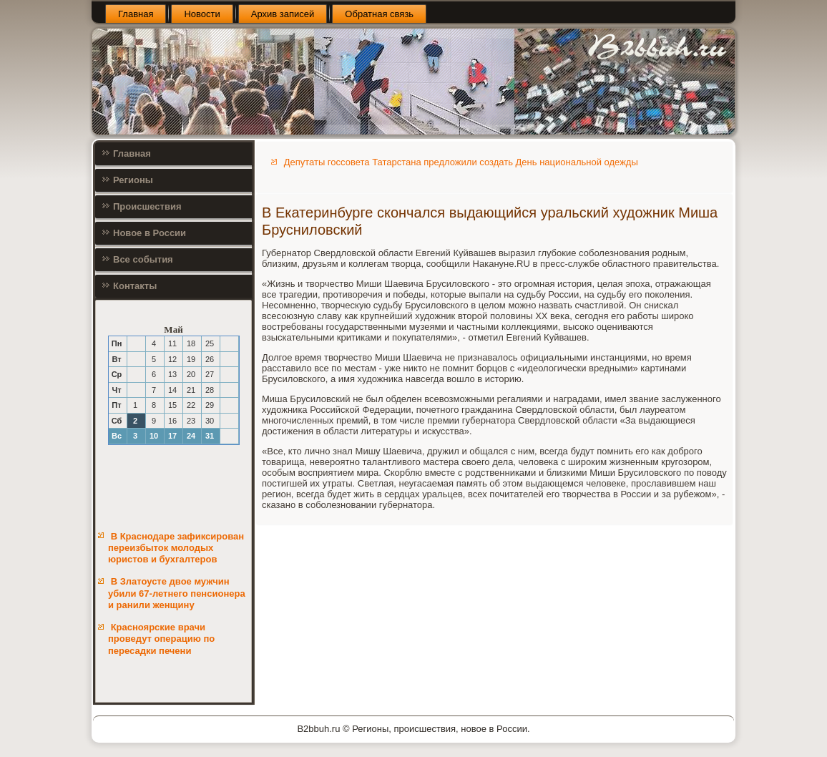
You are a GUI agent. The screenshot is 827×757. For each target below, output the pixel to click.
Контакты (135, 285)
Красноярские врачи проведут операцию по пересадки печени (161, 639)
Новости (202, 14)
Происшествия (147, 206)
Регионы (133, 180)
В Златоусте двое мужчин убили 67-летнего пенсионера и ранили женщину (176, 593)
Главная (135, 14)
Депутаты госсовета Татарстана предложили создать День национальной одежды (461, 162)
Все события (143, 259)
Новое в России (149, 233)
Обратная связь (379, 14)
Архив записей (283, 14)
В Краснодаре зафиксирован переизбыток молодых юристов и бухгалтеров (176, 548)
